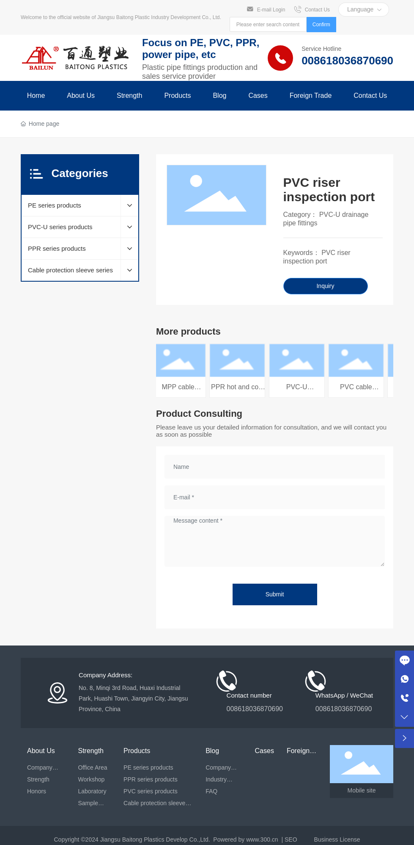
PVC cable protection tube (357, 390)
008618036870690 (347, 60)
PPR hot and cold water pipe (239, 390)
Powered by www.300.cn (245, 839)
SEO (291, 839)
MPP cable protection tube (179, 390)
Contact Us (317, 9)
